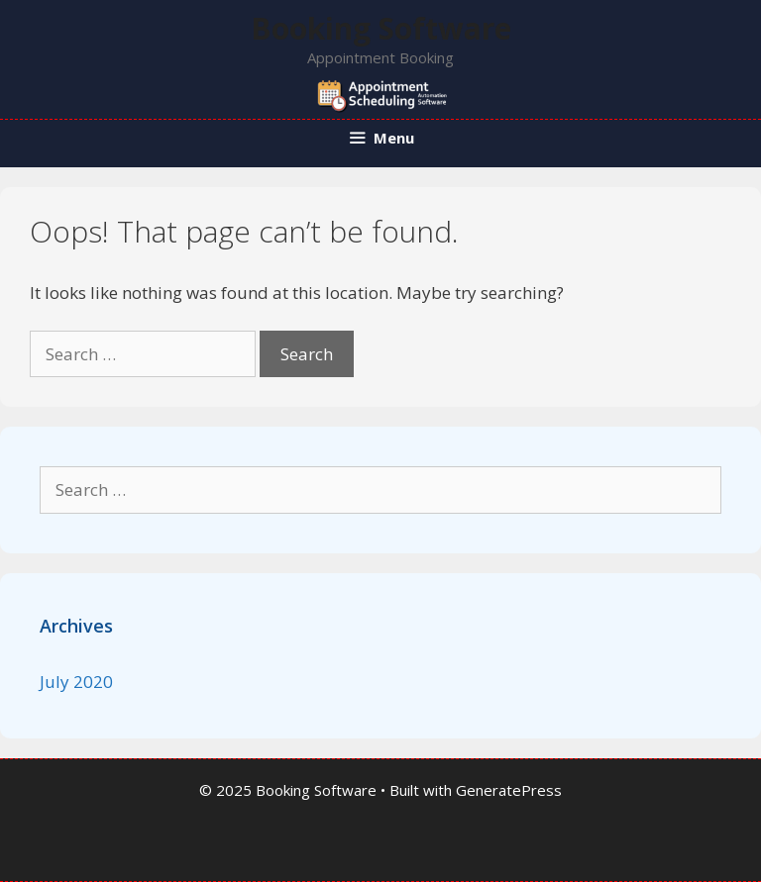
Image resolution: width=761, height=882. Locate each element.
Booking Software (381, 28)
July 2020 (76, 681)
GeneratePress (509, 790)
